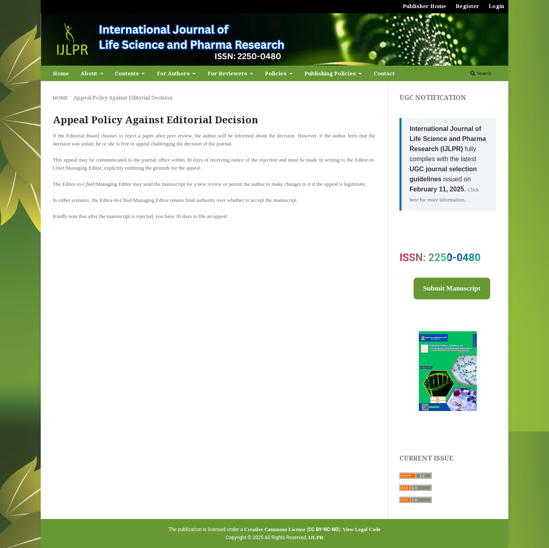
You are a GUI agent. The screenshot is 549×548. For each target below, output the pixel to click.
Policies (276, 73)
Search (480, 73)
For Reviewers (228, 73)
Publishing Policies (330, 73)
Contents (127, 73)
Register (467, 6)
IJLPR (316, 537)
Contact (384, 73)
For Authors (174, 73)
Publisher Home (424, 6)
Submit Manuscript (451, 288)
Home (61, 73)
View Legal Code (362, 529)
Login (496, 6)
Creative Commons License (275, 529)
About (89, 73)
